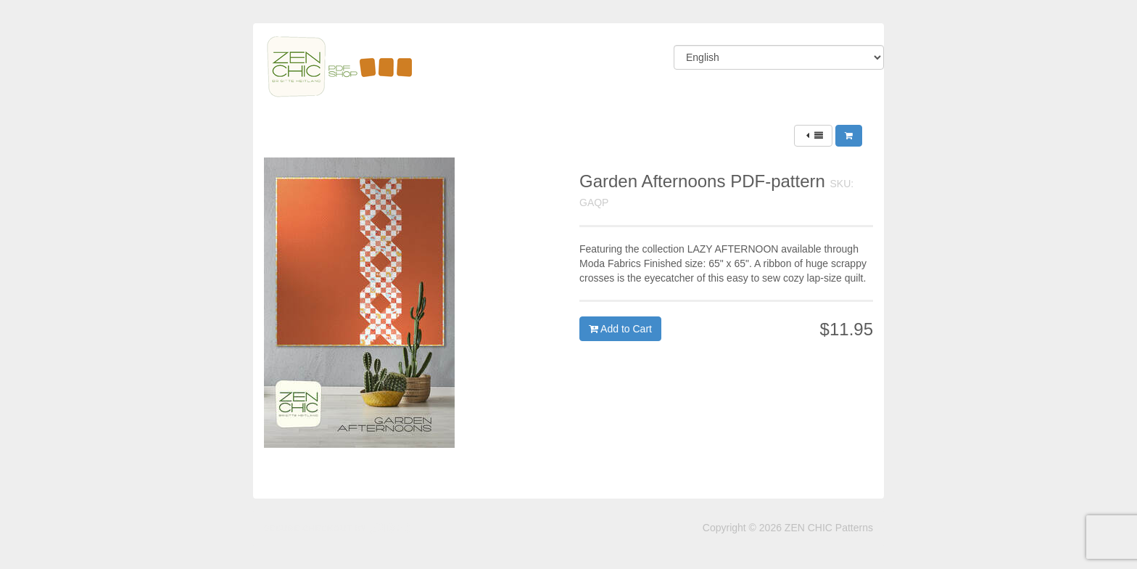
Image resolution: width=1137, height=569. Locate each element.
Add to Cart (620, 329)
